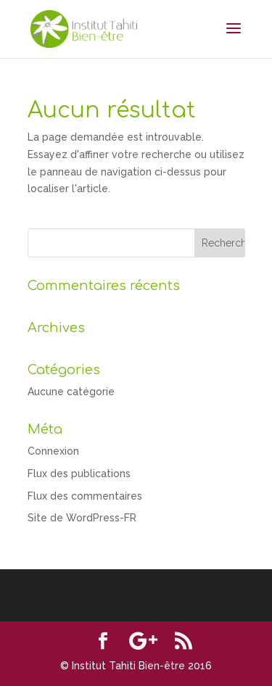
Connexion (53, 451)
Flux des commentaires (85, 496)
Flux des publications (79, 473)
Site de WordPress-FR (82, 518)
